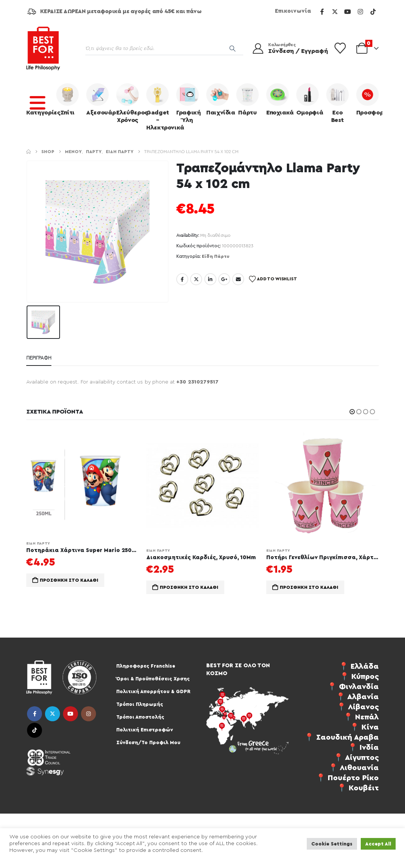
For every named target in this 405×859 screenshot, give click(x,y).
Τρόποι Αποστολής (140, 717)
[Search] (232, 48)
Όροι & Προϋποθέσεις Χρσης (153, 678)
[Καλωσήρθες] (285, 48)
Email (238, 279)
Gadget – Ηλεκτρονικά (159, 107)
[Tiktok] (373, 11)
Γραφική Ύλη (188, 103)
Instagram (88, 713)
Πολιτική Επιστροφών (144, 729)
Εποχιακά (279, 99)
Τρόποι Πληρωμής (139, 704)
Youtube (70, 713)
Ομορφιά (309, 99)
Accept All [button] (378, 843)
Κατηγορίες (39, 99)
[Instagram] (360, 11)
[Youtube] (347, 11)
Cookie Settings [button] (331, 843)
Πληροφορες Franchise (145, 665)
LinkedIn (210, 279)
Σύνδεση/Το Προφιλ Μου (148, 742)
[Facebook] (322, 11)
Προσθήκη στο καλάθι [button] (69, 580)
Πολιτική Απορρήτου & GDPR (153, 691)
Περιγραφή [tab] (38, 357)
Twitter (196, 279)
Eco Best (337, 103)
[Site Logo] (43, 48)
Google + (224, 279)
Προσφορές (369, 99)
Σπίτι (67, 99)
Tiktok (34, 730)
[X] (335, 11)
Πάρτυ (247, 99)
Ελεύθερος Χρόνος (129, 103)
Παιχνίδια (219, 99)
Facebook (182, 279)
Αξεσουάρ (99, 99)
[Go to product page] (82, 481)
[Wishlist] (340, 48)
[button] (352, 411)
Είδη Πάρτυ (216, 256)
